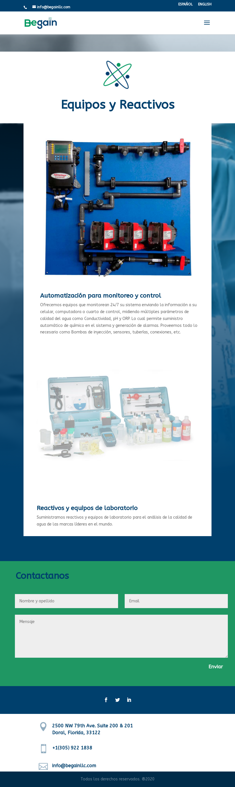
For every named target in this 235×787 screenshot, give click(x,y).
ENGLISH (204, 4)
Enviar (215, 666)
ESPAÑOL (185, 4)
